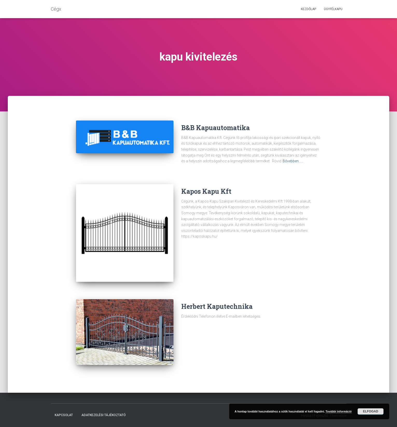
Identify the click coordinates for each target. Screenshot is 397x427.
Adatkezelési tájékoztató (103, 415)
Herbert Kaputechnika (217, 306)
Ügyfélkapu (333, 9)
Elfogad (370, 411)
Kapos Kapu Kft (206, 191)
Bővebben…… (293, 161)
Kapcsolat (64, 415)
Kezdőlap (308, 9)
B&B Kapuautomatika (215, 127)
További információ (338, 411)
